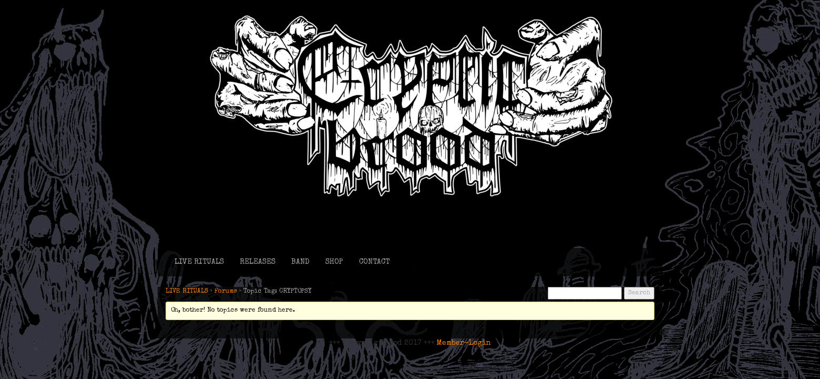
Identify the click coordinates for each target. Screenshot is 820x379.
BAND (300, 262)
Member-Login (464, 343)
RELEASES (257, 262)
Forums (225, 291)
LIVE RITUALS (199, 262)
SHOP (334, 262)
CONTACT (374, 262)
